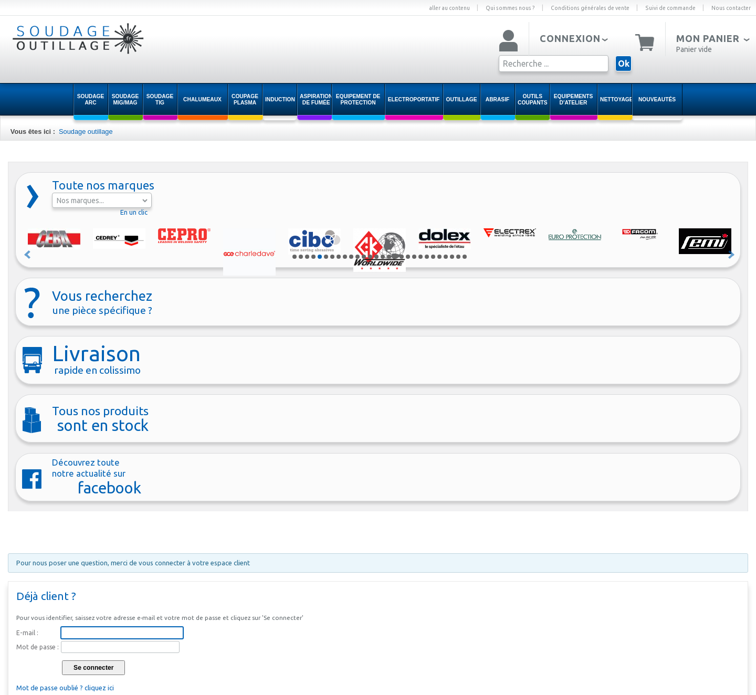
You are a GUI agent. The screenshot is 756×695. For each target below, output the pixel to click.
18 (402, 257)
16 (389, 257)
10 (351, 257)
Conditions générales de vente (590, 8)
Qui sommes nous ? (510, 8)
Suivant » (731, 254)
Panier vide (694, 49)
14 (376, 257)
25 (446, 257)
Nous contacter (731, 8)
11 (357, 257)
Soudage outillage (85, 131)
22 (427, 257)
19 (408, 257)
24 (439, 257)
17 (395, 257)
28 (465, 257)
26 (452, 257)
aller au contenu (449, 8)
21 (420, 257)
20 (414, 257)
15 (383, 257)
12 (364, 257)
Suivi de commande (670, 8)
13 (370, 257)
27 (458, 257)
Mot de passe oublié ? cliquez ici (65, 687)
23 (433, 257)
